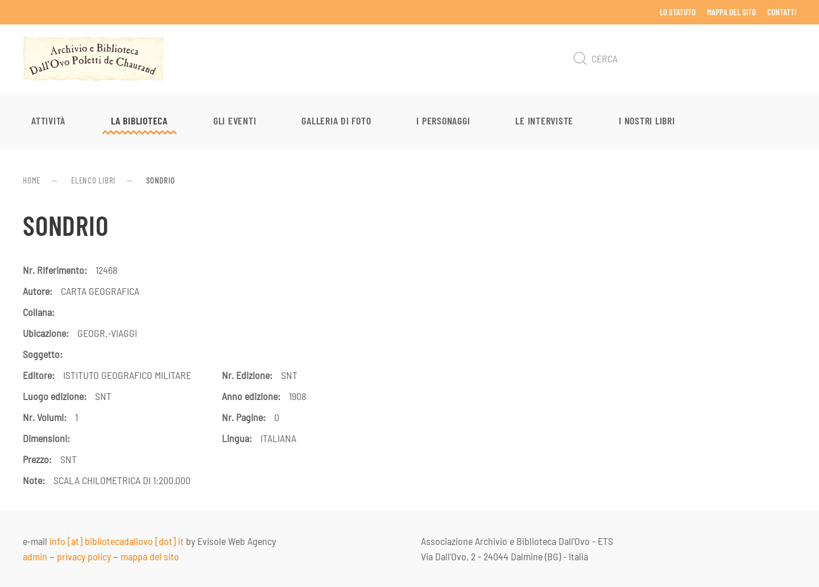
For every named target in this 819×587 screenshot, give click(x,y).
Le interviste (544, 120)
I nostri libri (647, 120)
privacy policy (84, 556)
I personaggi (443, 120)
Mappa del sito (731, 12)
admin (35, 556)
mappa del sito (150, 556)
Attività (48, 120)
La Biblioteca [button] (139, 120)
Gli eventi (235, 120)
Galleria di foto (336, 120)
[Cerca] (682, 58)
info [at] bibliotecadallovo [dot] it (116, 541)
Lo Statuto (678, 12)
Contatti (781, 12)
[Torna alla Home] (93, 58)
